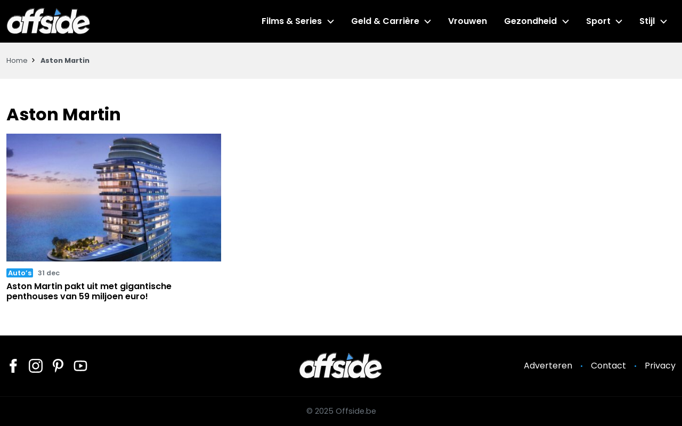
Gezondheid (530, 21)
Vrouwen (467, 21)
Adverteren (548, 365)
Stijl (647, 21)
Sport (598, 21)
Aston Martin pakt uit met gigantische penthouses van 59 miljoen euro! (89, 291)
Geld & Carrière (385, 21)
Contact (608, 365)
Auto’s (19, 272)
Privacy (660, 365)
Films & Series (292, 21)
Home (17, 60)
